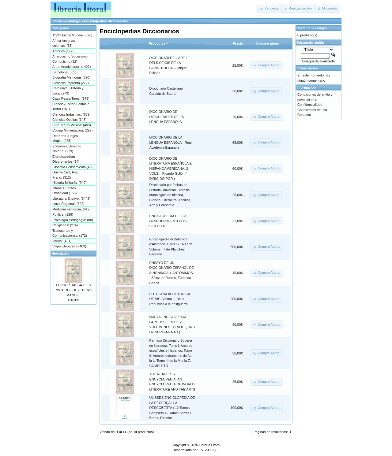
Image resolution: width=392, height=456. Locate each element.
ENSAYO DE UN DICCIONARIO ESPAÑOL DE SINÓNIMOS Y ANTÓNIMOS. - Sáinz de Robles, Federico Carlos (171, 273)
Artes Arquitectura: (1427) (71, 67)
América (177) (63, 51)
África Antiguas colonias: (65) (63, 43)
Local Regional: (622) (68, 204)
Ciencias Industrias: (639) (71, 114)
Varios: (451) (61, 241)
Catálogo (73, 21)
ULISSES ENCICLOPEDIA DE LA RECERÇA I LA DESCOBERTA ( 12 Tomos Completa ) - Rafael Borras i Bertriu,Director (172, 408)
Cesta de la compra (311, 28)
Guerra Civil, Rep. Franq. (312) (65, 174)
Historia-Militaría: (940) (69, 182)
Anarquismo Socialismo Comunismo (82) (70, 58)
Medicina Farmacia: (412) (71, 209)
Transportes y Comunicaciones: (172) (69, 233)
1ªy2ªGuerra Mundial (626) (72, 35)
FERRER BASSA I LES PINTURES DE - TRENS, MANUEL (73, 290)
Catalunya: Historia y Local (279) (68, 90)
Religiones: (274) (65, 225)
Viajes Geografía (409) (69, 246)
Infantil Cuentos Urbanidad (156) (64, 190)
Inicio (57, 21)
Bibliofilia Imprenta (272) (70, 83)
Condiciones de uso (312, 110)
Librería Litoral (209, 445)
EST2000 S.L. (209, 450)
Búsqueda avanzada (318, 61)
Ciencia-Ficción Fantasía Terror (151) (70, 106)
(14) (66, 159)
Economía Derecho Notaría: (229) (66, 148)
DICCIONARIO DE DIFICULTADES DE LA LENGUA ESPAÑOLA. (166, 117)
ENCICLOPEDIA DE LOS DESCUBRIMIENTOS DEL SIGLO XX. (169, 221)
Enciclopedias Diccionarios (106, 21)
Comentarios (307, 68)
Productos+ (158, 43)
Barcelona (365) (64, 72)
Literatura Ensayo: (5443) (71, 198)
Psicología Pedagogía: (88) (72, 220)
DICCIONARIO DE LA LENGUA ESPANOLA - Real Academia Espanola (170, 142)
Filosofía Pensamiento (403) (73, 167)
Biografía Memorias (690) (71, 77)
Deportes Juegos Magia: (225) (65, 138)
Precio (238, 43)
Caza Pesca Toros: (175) (70, 98)
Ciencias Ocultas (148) (69, 119)
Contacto (304, 115)
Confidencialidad (309, 104)
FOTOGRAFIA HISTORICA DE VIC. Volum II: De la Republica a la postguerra (169, 299)
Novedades (60, 253)
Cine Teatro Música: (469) (71, 125)
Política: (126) (62, 214)
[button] (269, 9)
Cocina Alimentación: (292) (72, 130)
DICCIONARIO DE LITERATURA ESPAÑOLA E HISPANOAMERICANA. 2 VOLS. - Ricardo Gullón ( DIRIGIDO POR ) (170, 168)
